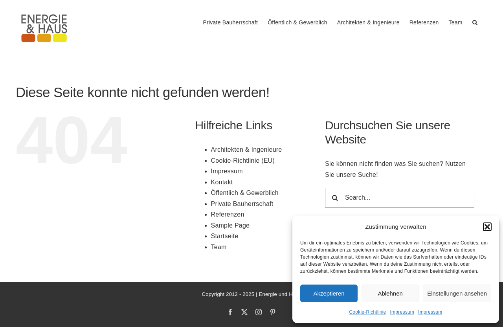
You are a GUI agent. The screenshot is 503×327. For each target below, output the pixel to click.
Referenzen (227, 214)
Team (219, 247)
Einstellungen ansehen (457, 293)
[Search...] (399, 198)
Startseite (225, 236)
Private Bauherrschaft (242, 203)
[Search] (335, 198)
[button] (487, 227)
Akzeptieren (328, 293)
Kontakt (222, 182)
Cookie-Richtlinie (367, 312)
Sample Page (230, 225)
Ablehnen (390, 293)
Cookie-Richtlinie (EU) (243, 160)
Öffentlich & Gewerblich (245, 192)
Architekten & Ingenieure (246, 149)
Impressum (402, 312)
